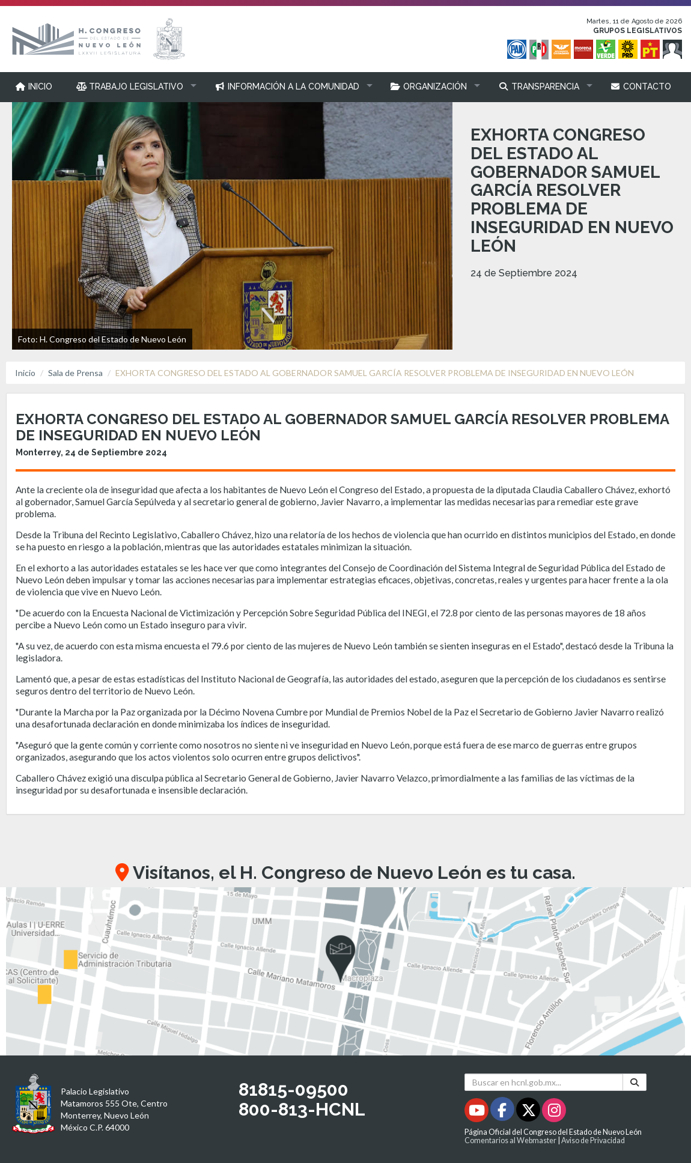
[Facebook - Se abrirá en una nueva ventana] (503, 1112)
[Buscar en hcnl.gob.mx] (543, 1082)
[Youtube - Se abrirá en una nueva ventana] (477, 1112)
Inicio (25, 373)
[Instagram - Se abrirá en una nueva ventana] (554, 1112)
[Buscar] (635, 1082)
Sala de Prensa (75, 373)
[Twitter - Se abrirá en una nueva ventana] (529, 1112)
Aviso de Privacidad (593, 1140)
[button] (133, 86)
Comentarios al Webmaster (510, 1140)
